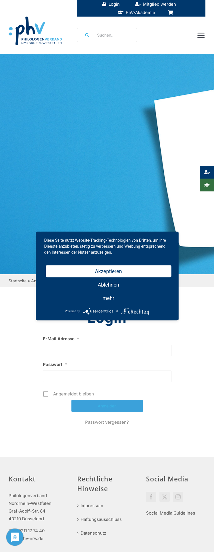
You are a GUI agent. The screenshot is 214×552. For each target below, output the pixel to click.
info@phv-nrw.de (26, 538)
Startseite (18, 280)
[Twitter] (164, 497)
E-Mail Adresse (61, 338)
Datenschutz (93, 533)
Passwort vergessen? (107, 422)
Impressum (92, 505)
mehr (108, 298)
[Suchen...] (107, 35)
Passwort (55, 364)
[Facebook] (151, 497)
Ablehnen (108, 285)
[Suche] (85, 35)
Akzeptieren (108, 271)
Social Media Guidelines (170, 513)
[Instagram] (178, 497)
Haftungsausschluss (101, 519)
